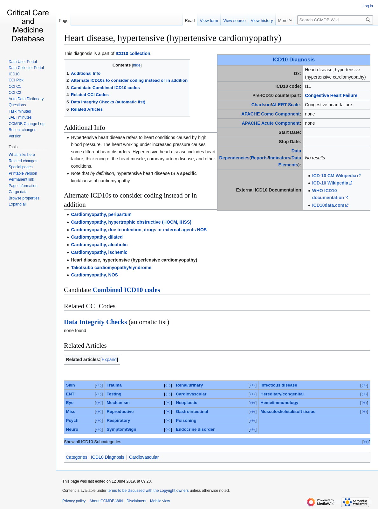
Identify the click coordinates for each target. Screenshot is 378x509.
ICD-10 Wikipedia (330, 182)
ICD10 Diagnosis (294, 60)
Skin (70, 385)
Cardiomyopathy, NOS (94, 274)
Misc (71, 411)
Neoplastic (186, 402)
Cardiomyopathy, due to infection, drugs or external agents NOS (139, 229)
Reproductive (120, 411)
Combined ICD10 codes (126, 290)
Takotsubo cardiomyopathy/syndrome (111, 267)
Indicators (279, 157)
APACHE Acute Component (270, 123)
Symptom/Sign (121, 429)
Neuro (72, 429)
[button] (17, 204)
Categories (76, 457)
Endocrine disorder (195, 429)
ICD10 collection (133, 53)
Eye (70, 402)
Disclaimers (136, 501)
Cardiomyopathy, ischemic (99, 252)
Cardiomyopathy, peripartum (101, 214)
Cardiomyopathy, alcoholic (99, 244)
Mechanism (118, 402)
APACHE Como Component (270, 113)
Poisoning (186, 420)
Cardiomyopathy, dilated (96, 237)
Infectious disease (278, 385)
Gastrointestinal (192, 411)
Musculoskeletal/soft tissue (287, 411)
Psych (72, 420)
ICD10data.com (328, 205)
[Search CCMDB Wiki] (335, 19)
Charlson (261, 104)
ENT (70, 394)
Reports (259, 157)
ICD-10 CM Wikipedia (334, 175)
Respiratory (118, 420)
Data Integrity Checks (95, 322)
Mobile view (160, 501)
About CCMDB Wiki (106, 501)
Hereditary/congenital (282, 394)
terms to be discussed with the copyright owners (148, 490)
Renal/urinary (189, 385)
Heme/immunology (279, 402)
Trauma (114, 385)
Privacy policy (74, 501)
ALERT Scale (285, 104)
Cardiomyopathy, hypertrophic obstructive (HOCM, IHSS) (131, 222)
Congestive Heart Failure (331, 95)
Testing (114, 394)
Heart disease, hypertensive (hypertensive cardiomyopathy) (172, 38)
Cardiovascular (191, 394)
